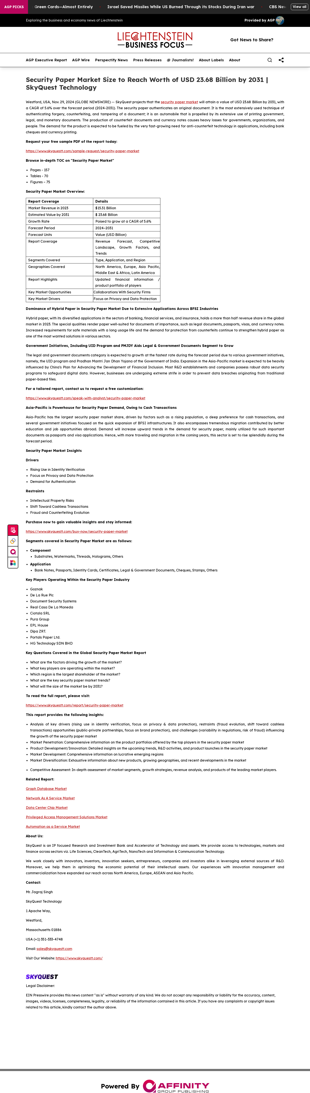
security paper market (179, 102)
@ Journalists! (180, 60)
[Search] (270, 60)
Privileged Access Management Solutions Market (66, 817)
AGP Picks (14, 7)
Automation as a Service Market (53, 826)
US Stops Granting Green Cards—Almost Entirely (59, 6)
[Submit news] (13, 530)
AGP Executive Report (46, 60)
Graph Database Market (46, 789)
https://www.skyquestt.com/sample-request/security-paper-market (82, 151)
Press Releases (147, 60)
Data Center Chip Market (47, 807)
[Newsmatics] (13, 562)
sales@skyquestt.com (54, 949)
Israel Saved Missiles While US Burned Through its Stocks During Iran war (194, 6)
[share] (281, 60)
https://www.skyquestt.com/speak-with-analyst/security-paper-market (85, 398)
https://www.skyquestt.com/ (79, 958)
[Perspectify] (13, 541)
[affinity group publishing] (13, 551)
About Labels (211, 60)
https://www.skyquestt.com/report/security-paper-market (74, 705)
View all (299, 7)
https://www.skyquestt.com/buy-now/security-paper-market (77, 531)
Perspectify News (111, 60)
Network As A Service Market (50, 798)
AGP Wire (81, 60)
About (234, 60)
